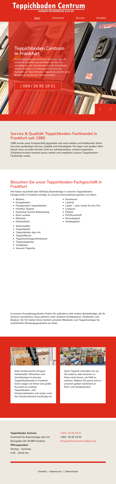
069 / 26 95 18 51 (38, 86)
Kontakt (101, 18)
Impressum (56, 471)
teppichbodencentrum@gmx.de (78, 441)
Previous (100, 109)
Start (37, 18)
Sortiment (58, 18)
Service (80, 18)
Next (110, 109)
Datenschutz (71, 471)
